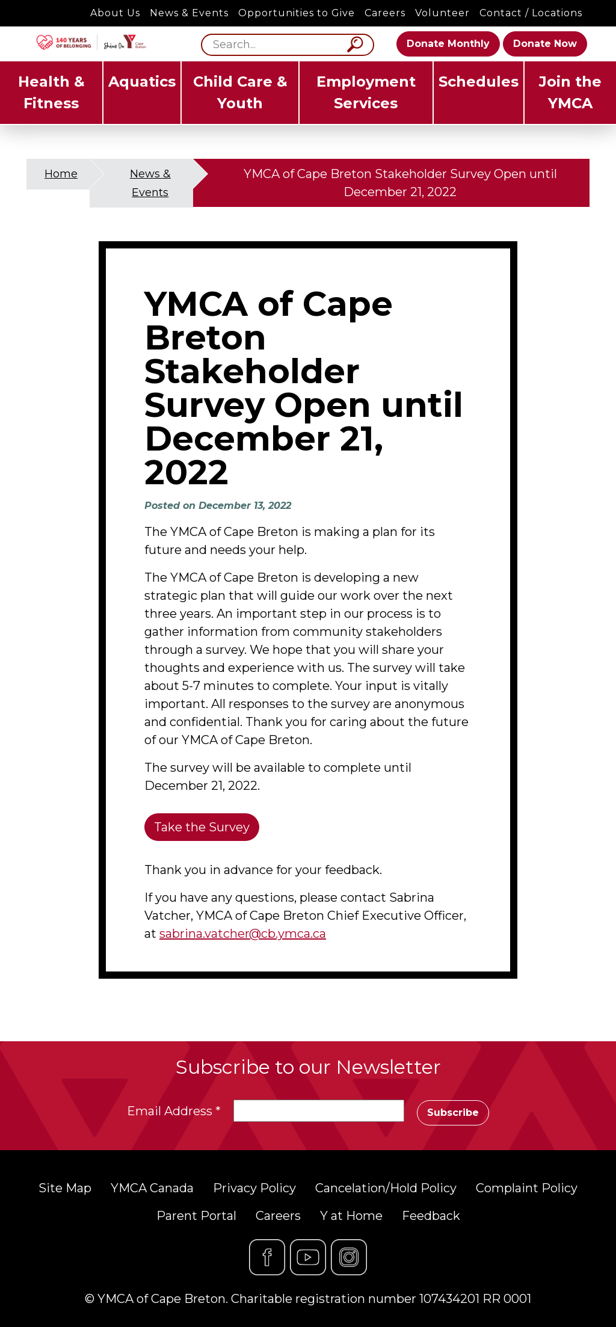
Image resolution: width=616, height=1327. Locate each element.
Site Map (64, 1188)
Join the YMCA (570, 92)
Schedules (479, 81)
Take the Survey (202, 827)
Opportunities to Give (296, 13)
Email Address (174, 1111)
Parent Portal (196, 1215)
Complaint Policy (527, 1188)
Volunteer (442, 13)
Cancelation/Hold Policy (386, 1188)
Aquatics (142, 81)
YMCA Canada (152, 1188)
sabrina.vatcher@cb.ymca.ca (242, 933)
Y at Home (351, 1215)
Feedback (431, 1215)
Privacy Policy (254, 1188)
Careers (385, 13)
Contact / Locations (530, 13)
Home (61, 173)
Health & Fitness (51, 92)
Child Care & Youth (240, 92)
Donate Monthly (448, 43)
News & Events (189, 13)
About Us (115, 13)
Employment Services (366, 92)
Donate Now (545, 43)
